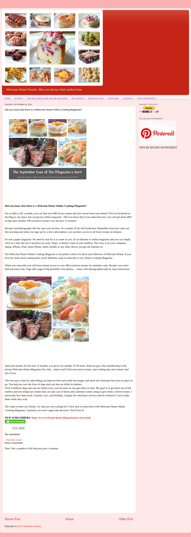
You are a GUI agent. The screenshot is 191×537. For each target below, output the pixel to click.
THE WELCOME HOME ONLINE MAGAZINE (47, 98)
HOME (8, 98)
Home (69, 519)
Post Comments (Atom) (29, 526)
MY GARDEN (78, 98)
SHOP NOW (113, 98)
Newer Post (12, 519)
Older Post (126, 519)
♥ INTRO (19, 98)
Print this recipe (13, 440)
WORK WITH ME (95, 98)
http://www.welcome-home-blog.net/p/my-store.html (61, 417)
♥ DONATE (128, 98)
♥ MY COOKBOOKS (146, 98)
